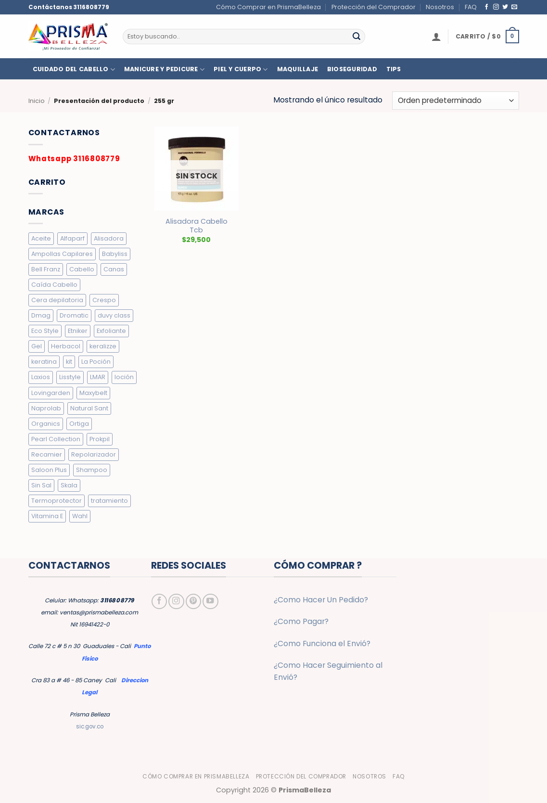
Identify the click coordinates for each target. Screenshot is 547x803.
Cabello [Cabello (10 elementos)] (81, 269)
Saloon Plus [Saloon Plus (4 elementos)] (49, 470)
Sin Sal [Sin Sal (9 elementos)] (41, 485)
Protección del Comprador (373, 7)
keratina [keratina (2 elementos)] (44, 361)
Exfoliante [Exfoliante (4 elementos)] (111, 331)
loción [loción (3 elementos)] (124, 377)
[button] (436, 36)
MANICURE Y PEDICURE (164, 69)
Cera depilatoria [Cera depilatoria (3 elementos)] (57, 300)
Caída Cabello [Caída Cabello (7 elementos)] (54, 284)
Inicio (36, 101)
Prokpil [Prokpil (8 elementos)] (99, 439)
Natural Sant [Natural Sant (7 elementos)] (89, 408)
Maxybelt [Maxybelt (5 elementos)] (93, 393)
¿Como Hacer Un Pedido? (321, 600)
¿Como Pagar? (301, 621)
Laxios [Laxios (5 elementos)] (40, 377)
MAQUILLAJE (297, 69)
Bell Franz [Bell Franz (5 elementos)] (45, 269)
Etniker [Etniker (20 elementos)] (78, 331)
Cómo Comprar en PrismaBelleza (268, 7)
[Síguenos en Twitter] (505, 7)
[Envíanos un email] (514, 7)
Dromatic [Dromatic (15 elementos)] (74, 315)
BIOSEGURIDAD (352, 69)
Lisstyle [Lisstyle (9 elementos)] (70, 377)
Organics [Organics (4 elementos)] (45, 424)
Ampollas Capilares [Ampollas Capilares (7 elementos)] (62, 254)
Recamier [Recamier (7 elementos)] (46, 454)
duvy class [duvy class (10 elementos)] (114, 315)
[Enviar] (356, 36)
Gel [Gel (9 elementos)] (36, 346)
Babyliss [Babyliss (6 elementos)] (114, 254)
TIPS (393, 69)
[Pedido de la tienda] (455, 100)
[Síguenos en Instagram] (496, 7)
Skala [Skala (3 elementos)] (69, 485)
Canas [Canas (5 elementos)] (113, 269)
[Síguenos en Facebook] (487, 7)
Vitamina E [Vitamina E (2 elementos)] (47, 516)
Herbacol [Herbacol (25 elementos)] (65, 346)
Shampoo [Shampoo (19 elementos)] (91, 470)
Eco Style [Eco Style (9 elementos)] (45, 331)
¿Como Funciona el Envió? (322, 643)
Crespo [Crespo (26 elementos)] (104, 300)
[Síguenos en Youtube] (210, 601)
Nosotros (440, 7)
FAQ (471, 7)
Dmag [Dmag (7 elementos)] (41, 315)
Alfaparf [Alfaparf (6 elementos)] (72, 238)
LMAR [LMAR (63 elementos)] (97, 377)
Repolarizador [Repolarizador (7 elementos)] (93, 454)
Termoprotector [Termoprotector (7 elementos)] (56, 501)
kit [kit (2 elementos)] (69, 361)
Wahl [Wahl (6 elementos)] (80, 516)
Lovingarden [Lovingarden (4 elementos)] (50, 393)
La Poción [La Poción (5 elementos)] (96, 361)
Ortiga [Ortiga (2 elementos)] (79, 424)
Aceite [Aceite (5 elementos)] (41, 238)
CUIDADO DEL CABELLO (74, 69)
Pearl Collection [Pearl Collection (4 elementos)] (55, 439)
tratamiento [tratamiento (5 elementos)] (109, 501)
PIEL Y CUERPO (241, 69)
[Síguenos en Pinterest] (193, 601)
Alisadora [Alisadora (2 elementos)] (109, 238)
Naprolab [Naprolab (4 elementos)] (46, 408)
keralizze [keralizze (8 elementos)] (102, 346)
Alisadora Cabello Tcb (196, 226)
